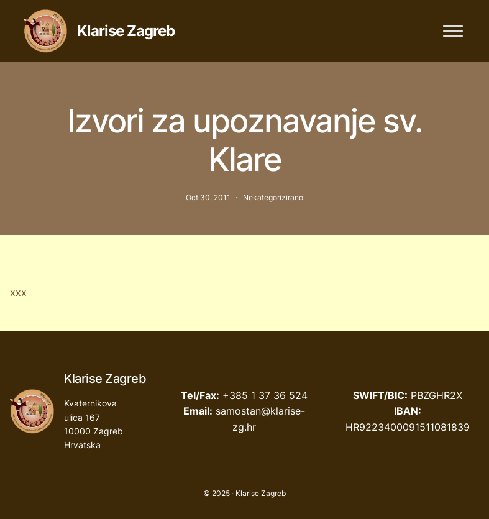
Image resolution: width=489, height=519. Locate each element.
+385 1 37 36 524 (265, 395)
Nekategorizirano (273, 197)
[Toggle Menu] (453, 31)
